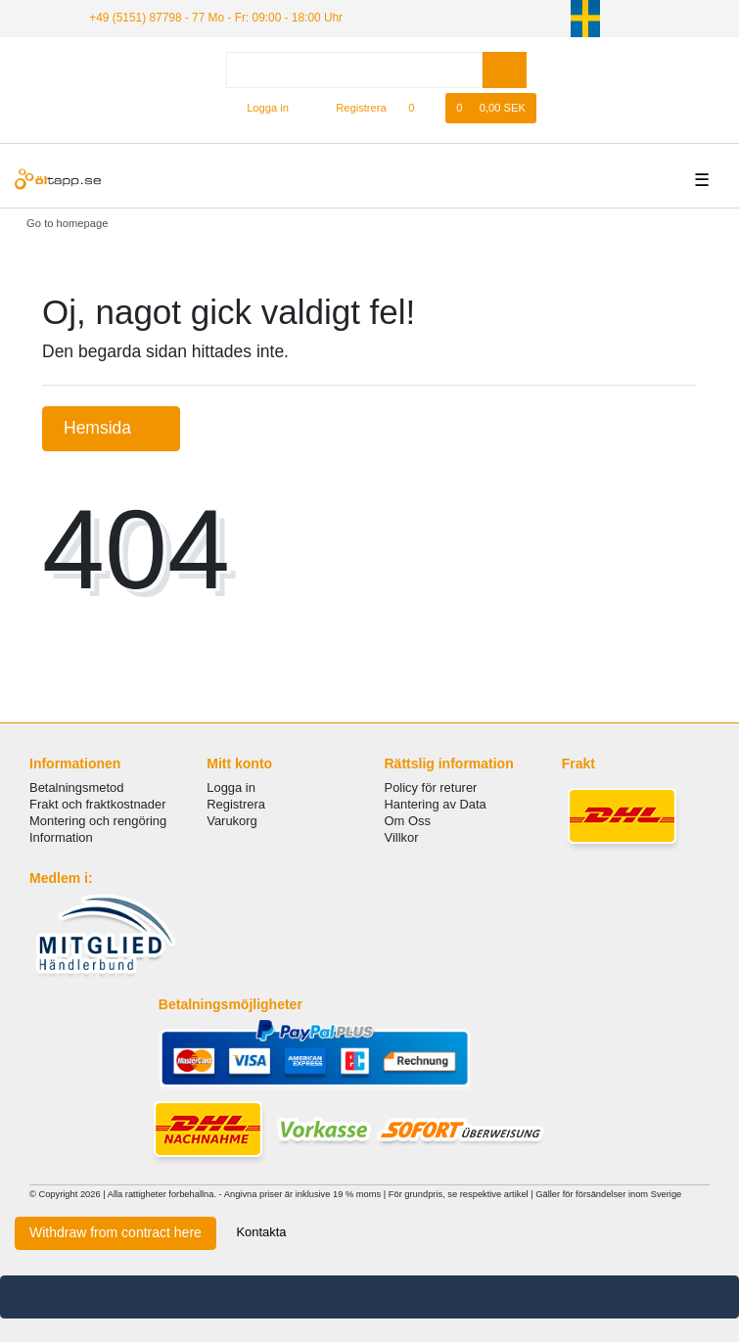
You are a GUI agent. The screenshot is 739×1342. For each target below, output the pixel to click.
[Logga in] (259, 108)
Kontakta (261, 1232)
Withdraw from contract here (115, 1232)
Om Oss (408, 820)
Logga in (231, 787)
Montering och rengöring (97, 820)
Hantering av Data (435, 804)
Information (61, 837)
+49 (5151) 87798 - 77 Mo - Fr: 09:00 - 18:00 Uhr (216, 17)
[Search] (505, 70)
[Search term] (354, 70)
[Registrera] (349, 108)
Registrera (236, 804)
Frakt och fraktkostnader (97, 804)
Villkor (402, 837)
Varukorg (232, 820)
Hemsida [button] (111, 428)
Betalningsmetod (76, 787)
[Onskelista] (421, 108)
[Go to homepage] (61, 223)
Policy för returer (431, 787)
